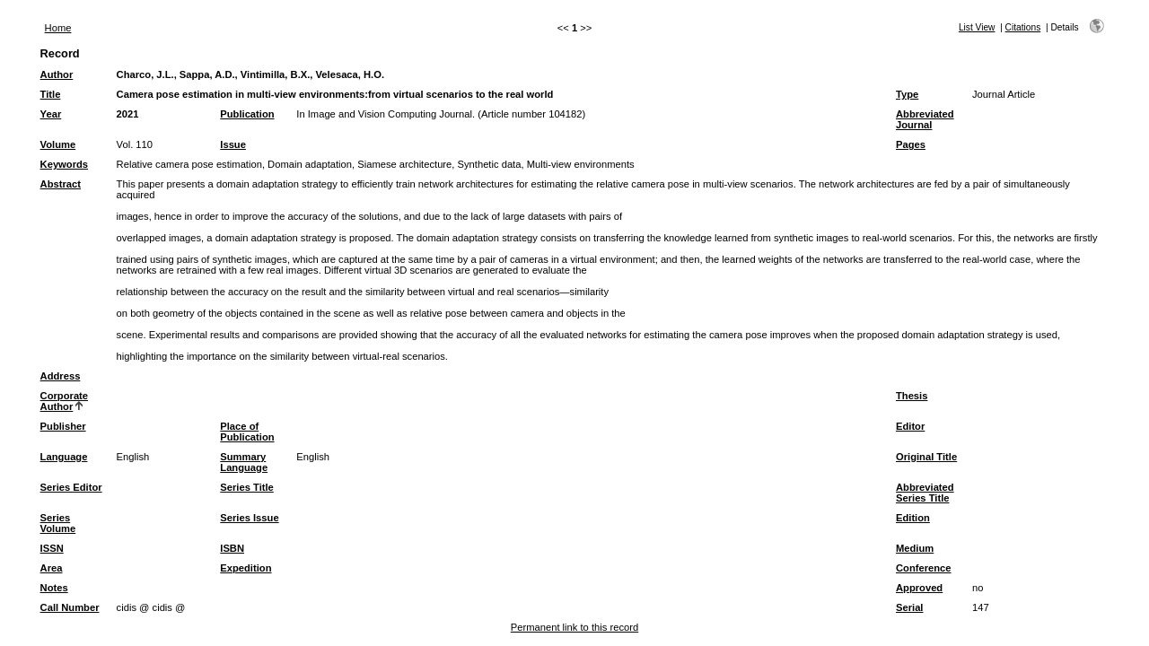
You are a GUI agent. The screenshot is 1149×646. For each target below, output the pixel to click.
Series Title (247, 487)
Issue (233, 144)
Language (64, 456)
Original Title (926, 456)
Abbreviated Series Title (925, 492)
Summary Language (244, 462)
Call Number (70, 607)
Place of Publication (247, 431)
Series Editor (71, 487)
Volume (58, 144)
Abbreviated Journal (925, 119)
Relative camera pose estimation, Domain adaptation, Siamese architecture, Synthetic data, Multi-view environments (376, 164)
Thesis (911, 395)
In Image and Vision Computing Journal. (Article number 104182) (440, 114)
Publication (247, 114)
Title (50, 94)
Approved (919, 587)
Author (57, 74)
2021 (128, 114)
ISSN (52, 548)
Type (907, 94)
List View (977, 27)
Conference (924, 568)
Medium (915, 548)
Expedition (245, 568)
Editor (910, 426)
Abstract (60, 184)
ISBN (232, 548)
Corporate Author (64, 401)
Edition (913, 517)
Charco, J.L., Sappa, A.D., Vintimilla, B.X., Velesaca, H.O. (250, 74)
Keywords (64, 164)
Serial (909, 607)
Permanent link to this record (574, 627)
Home (58, 27)
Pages (910, 144)
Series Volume (58, 523)
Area (51, 568)
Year (51, 114)
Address (60, 376)
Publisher (63, 426)
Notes (54, 587)
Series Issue (249, 517)
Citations (1023, 27)
